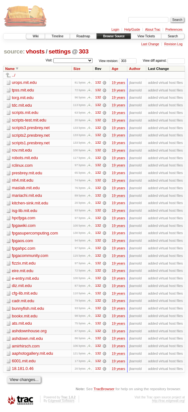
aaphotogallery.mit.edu (32, 355)
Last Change (150, 44)
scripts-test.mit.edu (29, 120)
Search (173, 36)
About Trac (152, 29)
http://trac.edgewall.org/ (168, 403)
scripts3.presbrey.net (31, 128)
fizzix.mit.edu (24, 264)
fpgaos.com (22, 242)
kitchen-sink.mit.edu (30, 204)
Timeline (57, 36)
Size (76, 69)
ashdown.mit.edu (27, 340)
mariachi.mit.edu (27, 196)
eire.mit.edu (22, 272)
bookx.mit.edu (25, 317)
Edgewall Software (61, 403)
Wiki (36, 36)
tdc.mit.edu (22, 105)
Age (115, 69)
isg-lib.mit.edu (24, 211)
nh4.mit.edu (22, 181)
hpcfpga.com (23, 219)
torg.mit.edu (23, 97)
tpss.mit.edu (23, 90)
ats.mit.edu (22, 325)
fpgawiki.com (24, 226)
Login (115, 29)
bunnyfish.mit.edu (28, 310)
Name (10, 69)
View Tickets (146, 36)
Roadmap (83, 36)
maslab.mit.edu (26, 188)
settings (60, 51)
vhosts (35, 51)
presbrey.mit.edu (27, 173)
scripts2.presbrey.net (31, 135)
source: (14, 51)
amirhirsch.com (26, 348)
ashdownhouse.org (29, 333)
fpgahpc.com (23, 249)
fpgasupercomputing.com (35, 234)
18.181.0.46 (23, 371)
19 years (118, 82)
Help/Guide (132, 29)
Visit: (48, 60)
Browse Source (113, 36)
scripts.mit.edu (25, 112)
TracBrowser (104, 392)
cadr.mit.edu (23, 302)
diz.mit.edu (22, 287)
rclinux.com (22, 166)
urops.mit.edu (24, 82)
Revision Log (173, 44)
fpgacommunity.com (30, 257)
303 (84, 51)
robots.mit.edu (25, 158)
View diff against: (164, 60)
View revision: (108, 60)
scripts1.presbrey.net (31, 143)
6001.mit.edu (24, 363)
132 (98, 82)
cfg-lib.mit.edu (25, 295)
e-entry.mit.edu (25, 280)
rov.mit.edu (22, 150)
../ (13, 75)
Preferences (174, 29)
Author (135, 69)
